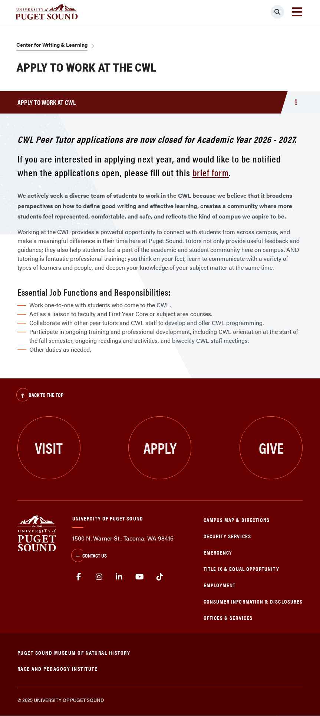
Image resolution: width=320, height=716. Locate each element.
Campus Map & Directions (237, 519)
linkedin (119, 577)
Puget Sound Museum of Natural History (74, 652)
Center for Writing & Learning (52, 44)
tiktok (159, 577)
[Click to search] (277, 12)
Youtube (139, 577)
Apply (160, 447)
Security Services (227, 536)
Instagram (99, 577)
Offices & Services (228, 617)
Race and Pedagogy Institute (57, 668)
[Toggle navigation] (297, 11)
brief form (210, 172)
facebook (78, 577)
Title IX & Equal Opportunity (241, 568)
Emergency (218, 552)
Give (271, 447)
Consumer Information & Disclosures (253, 601)
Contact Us (89, 556)
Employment (220, 585)
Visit (49, 447)
